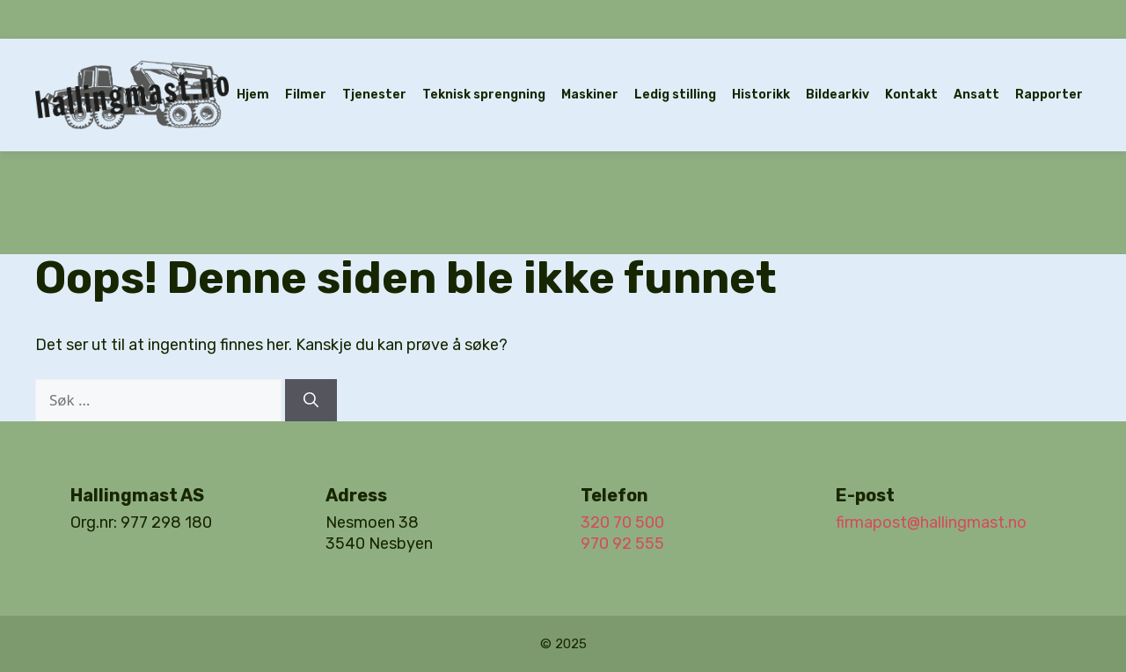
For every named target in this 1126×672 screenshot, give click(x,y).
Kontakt (911, 94)
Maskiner (589, 94)
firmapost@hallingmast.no (931, 522)
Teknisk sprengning (483, 94)
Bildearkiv (837, 94)
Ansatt (976, 94)
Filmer (305, 94)
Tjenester (374, 94)
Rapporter (1049, 94)
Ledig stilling (675, 94)
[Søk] (311, 400)
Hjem (253, 94)
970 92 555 (622, 543)
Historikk (761, 94)
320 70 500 (622, 522)
